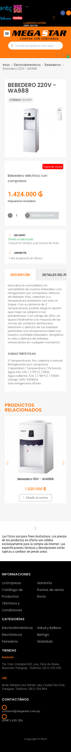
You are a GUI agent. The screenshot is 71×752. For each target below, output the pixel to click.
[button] (11, 130)
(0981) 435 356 (30, 25)
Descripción (20, 274)
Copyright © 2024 (35, 739)
